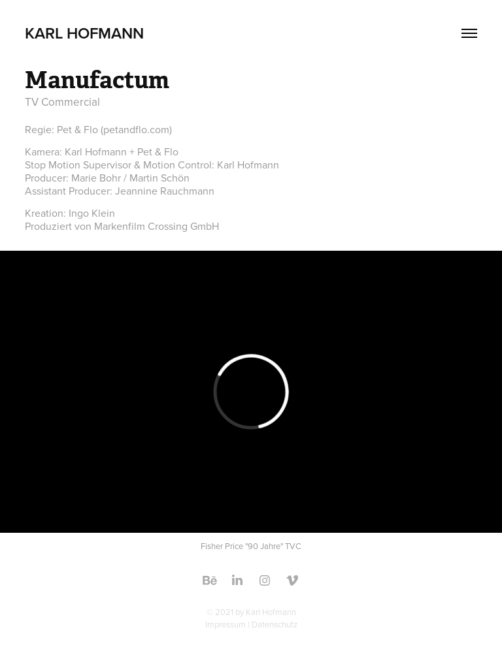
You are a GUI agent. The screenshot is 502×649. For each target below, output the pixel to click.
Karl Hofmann (84, 33)
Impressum (225, 624)
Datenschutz (274, 624)
